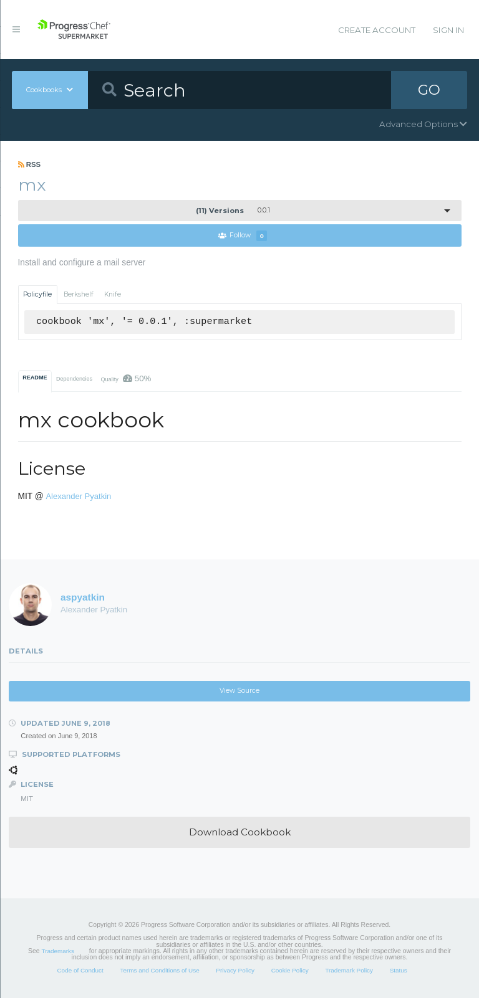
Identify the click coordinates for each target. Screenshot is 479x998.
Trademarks (58, 951)
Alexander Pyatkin (78, 496)
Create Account (376, 30)
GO (429, 89)
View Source (239, 691)
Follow (242, 235)
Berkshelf (79, 294)
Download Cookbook (240, 832)
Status (398, 970)
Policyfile (37, 294)
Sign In (448, 30)
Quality (125, 378)
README (34, 377)
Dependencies (74, 379)
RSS (29, 164)
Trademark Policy (349, 970)
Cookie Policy (290, 970)
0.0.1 (233, 210)
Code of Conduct (80, 970)
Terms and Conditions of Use (159, 970)
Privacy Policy (235, 970)
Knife (112, 294)
